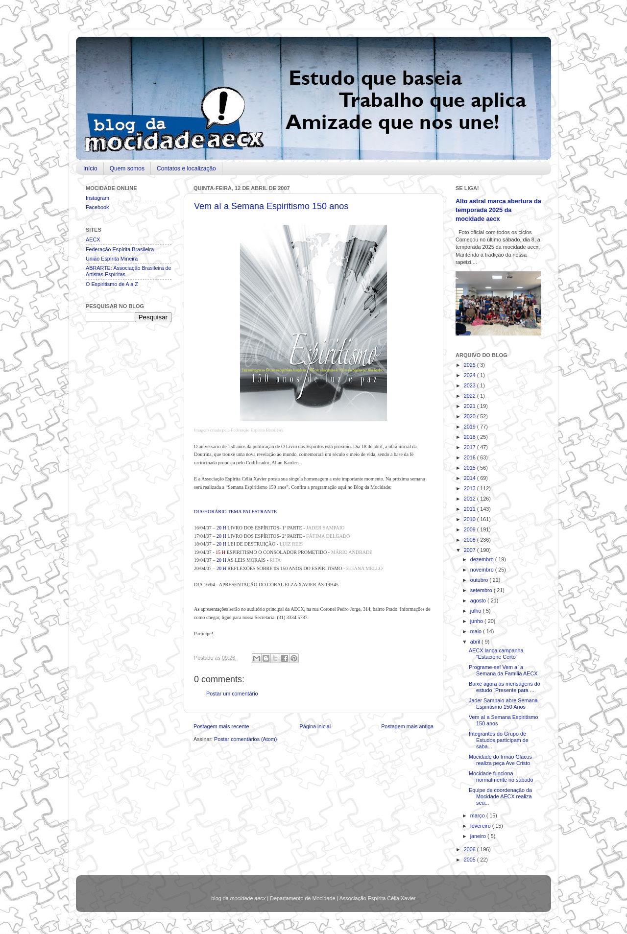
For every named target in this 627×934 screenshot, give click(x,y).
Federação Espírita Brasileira (120, 249)
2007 (470, 550)
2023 (470, 385)
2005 (470, 859)
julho (476, 611)
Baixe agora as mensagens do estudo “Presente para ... (504, 687)
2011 (470, 509)
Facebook (97, 207)
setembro (482, 590)
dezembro (482, 559)
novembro (482, 570)
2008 (470, 540)
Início (90, 168)
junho (477, 621)
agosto (478, 600)
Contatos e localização (186, 168)
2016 (470, 457)
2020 (470, 416)
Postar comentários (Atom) (245, 739)
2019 (470, 427)
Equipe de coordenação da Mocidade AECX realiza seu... (500, 796)
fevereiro (481, 826)
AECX (93, 239)
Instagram (97, 198)
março (478, 815)
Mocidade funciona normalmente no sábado (501, 776)
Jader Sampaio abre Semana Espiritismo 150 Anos (503, 703)
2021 (470, 406)
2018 (470, 437)
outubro (480, 580)
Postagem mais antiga (407, 726)
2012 (470, 499)
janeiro (478, 836)
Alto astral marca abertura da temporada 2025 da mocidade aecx (498, 210)
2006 (470, 849)
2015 (470, 468)
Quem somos (127, 168)
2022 (470, 396)
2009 (470, 529)
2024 (470, 375)
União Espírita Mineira (112, 259)
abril (476, 642)
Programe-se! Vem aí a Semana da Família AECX (503, 670)
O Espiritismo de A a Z (112, 284)
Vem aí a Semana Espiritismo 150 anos (271, 206)
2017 (470, 447)
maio (476, 631)
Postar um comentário (232, 693)
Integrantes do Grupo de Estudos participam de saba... (499, 740)
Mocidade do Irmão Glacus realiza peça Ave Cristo (500, 760)
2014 (470, 478)
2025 (470, 365)
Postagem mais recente (221, 726)
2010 (470, 519)
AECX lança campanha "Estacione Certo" (496, 653)
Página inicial (315, 726)
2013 (470, 488)
